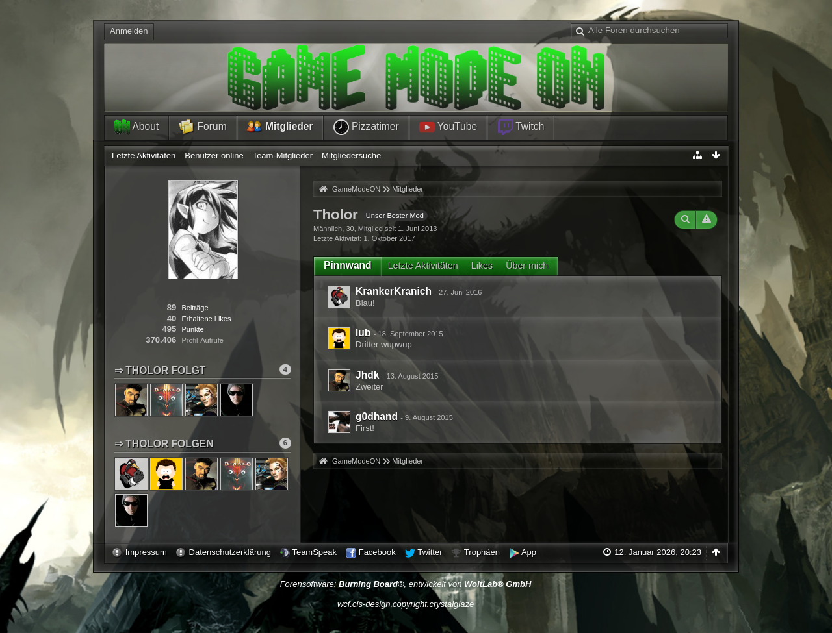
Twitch (520, 127)
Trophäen (482, 552)
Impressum (146, 552)
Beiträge (194, 308)
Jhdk (367, 374)
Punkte (192, 329)
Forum (202, 127)
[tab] (348, 265)
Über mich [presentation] (527, 265)
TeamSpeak (314, 552)
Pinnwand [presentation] (348, 265)
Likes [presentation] (482, 265)
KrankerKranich (394, 291)
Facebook (377, 552)
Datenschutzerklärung (230, 552)
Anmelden (129, 31)
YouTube (448, 127)
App (528, 552)
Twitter (429, 552)
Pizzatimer (366, 127)
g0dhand (377, 416)
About (136, 127)
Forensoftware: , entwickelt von (406, 584)
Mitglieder (280, 127)
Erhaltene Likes (206, 319)
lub (363, 332)
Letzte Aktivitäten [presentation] (423, 265)
